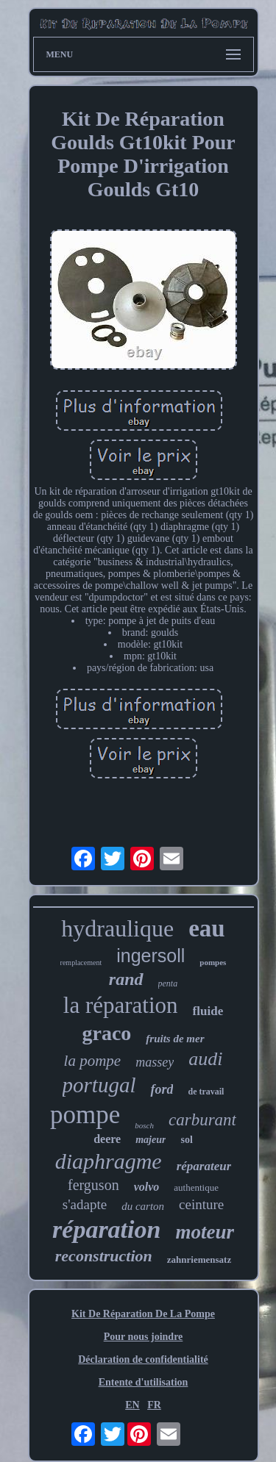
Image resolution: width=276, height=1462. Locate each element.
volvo (147, 1186)
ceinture (201, 1204)
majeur (150, 1139)
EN (132, 1405)
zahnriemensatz (199, 1259)
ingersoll (150, 955)
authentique (196, 1187)
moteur (204, 1232)
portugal (99, 1085)
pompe (85, 1114)
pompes (212, 962)
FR (154, 1405)
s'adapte (85, 1204)
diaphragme (108, 1161)
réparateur (204, 1166)
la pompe (92, 1060)
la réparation (120, 1005)
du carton (142, 1206)
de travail (206, 1091)
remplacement (81, 962)
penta (168, 983)
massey (154, 1062)
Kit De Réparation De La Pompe (143, 1313)
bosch (144, 1125)
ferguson (93, 1185)
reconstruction (103, 1256)
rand (126, 979)
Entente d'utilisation (143, 1382)
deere (107, 1139)
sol (186, 1139)
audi (205, 1058)
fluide (208, 1011)
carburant (202, 1120)
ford (161, 1089)
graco (106, 1033)
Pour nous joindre (143, 1336)
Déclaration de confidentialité (143, 1359)
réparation (106, 1229)
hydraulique (117, 928)
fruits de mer (175, 1038)
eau (206, 928)
